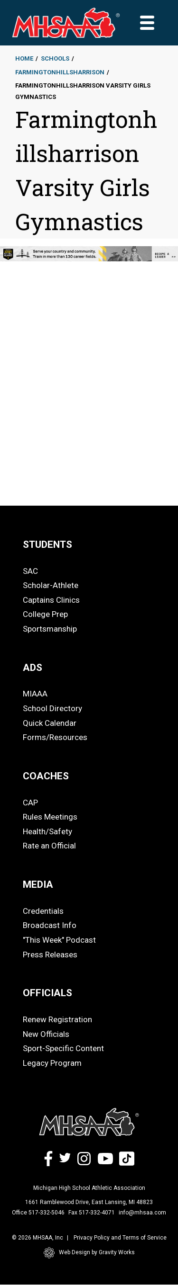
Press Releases (50, 954)
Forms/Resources (55, 737)
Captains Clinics (51, 600)
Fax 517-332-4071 (91, 1212)
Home (24, 58)
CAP (30, 802)
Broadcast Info (49, 925)
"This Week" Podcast (59, 940)
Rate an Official (49, 845)
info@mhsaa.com (142, 1212)
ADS (32, 667)
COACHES (46, 776)
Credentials (43, 911)
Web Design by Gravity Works (89, 1252)
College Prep (45, 614)
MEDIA (38, 884)
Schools (55, 58)
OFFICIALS (47, 993)
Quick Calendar (49, 723)
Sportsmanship (50, 629)
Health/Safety (47, 831)
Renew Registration (57, 1019)
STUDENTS (47, 544)
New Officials (46, 1034)
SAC (30, 571)
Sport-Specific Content (63, 1048)
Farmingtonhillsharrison (59, 72)
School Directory (52, 708)
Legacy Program (52, 1063)
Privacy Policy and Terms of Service (120, 1237)
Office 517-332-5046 (38, 1212)
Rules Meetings (50, 816)
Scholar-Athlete (50, 585)
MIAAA (35, 693)
